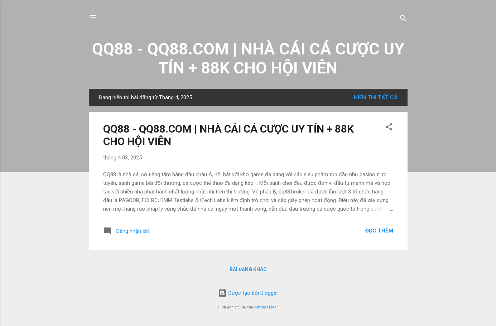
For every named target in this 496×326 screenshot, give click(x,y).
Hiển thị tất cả (376, 97)
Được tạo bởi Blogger (248, 293)
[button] (389, 128)
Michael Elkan (266, 307)
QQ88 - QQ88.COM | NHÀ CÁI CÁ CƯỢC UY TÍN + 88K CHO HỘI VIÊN (248, 58)
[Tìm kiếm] (403, 19)
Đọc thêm (379, 230)
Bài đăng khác (248, 269)
